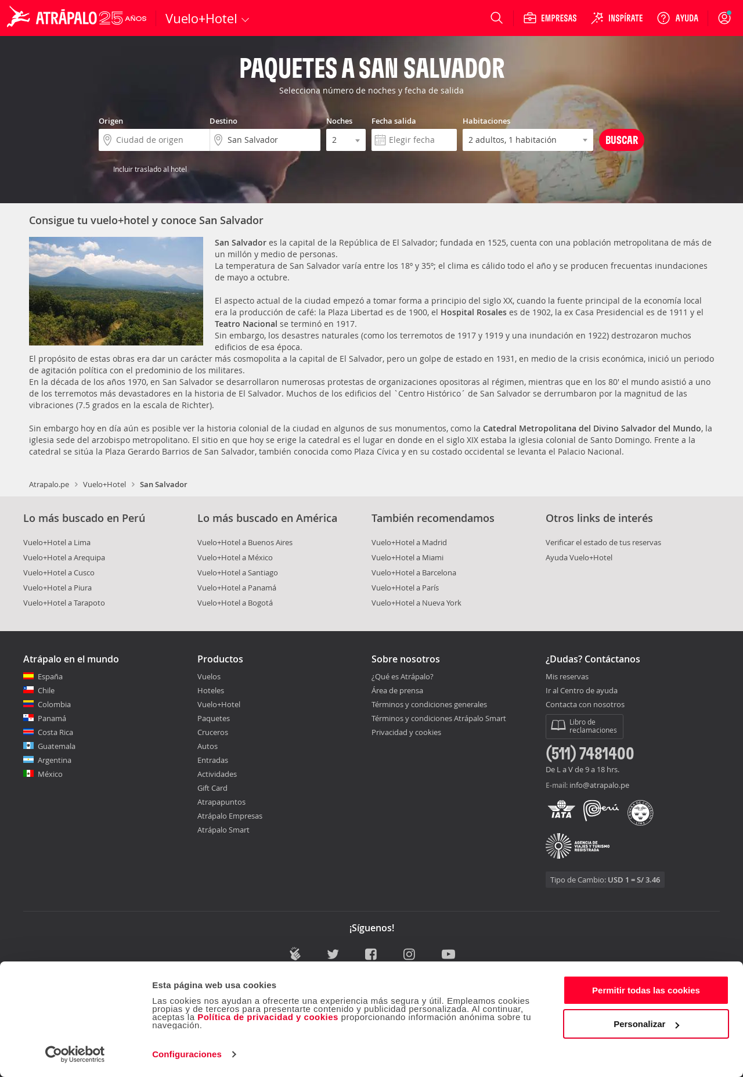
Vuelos (209, 676)
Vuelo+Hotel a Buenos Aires (245, 542)
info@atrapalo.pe (599, 785)
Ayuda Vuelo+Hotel (579, 557)
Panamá (52, 718)
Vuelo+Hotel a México (235, 557)
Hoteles (210, 690)
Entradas (212, 760)
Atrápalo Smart (223, 829)
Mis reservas (567, 677)
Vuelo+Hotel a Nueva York (416, 602)
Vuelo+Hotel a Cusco (59, 572)
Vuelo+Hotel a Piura (57, 587)
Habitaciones (486, 121)
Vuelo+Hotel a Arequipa (64, 557)
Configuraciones (187, 1054)
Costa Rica (55, 732)
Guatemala (56, 746)
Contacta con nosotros (585, 704)
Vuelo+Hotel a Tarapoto (64, 602)
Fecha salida (394, 121)
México (50, 774)
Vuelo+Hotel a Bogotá (235, 602)
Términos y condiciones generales (429, 704)
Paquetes (213, 718)
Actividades (217, 774)
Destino (223, 121)
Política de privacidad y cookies (267, 1017)
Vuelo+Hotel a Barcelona (414, 572)
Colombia (54, 704)
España (50, 676)
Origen (111, 121)
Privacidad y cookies (406, 732)
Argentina (54, 760)
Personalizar (646, 1024)
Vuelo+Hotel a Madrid (409, 542)
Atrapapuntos (221, 802)
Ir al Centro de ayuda (582, 691)
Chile (46, 690)
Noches (339, 121)
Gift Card (212, 788)
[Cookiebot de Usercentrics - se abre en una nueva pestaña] (75, 1054)
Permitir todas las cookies (646, 990)
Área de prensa (397, 690)
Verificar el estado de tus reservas (603, 542)
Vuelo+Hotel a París (405, 587)
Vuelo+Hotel (104, 484)
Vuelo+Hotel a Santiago (237, 572)
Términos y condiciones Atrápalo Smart (439, 718)
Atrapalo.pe (49, 484)
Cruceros (212, 732)
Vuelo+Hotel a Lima (57, 542)
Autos (207, 746)
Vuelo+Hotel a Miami (407, 557)
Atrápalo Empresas (229, 816)
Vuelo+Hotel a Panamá (236, 587)
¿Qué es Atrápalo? (403, 676)
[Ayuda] (677, 18)
